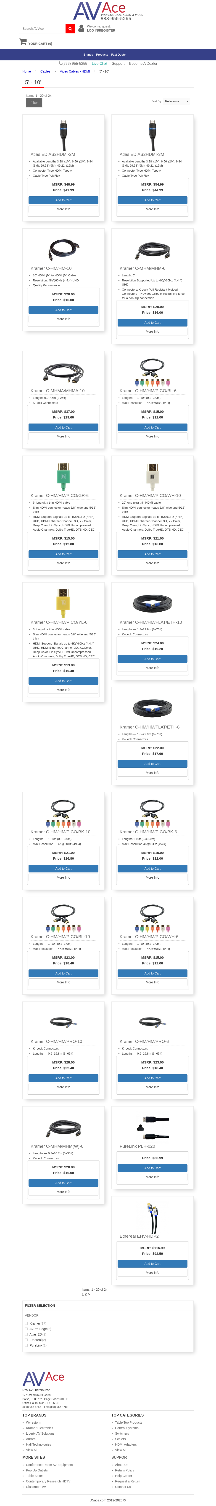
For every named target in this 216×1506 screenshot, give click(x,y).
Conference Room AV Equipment (49, 1465)
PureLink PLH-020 (137, 1146)
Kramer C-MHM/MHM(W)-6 (57, 1146)
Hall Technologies (38, 1444)
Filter (34, 103)
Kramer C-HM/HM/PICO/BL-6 (148, 390)
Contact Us (123, 1487)
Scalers (120, 1439)
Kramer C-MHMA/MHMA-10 (57, 390)
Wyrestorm (34, 1422)
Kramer (35, 1323)
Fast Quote (118, 54)
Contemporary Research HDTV (48, 1481)
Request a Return (127, 1481)
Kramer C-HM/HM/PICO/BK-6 (148, 831)
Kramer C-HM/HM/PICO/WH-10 (150, 495)
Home (26, 71)
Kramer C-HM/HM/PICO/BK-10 (60, 831)
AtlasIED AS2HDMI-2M (53, 154)
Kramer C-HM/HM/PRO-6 (144, 1041)
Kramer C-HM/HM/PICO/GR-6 (60, 495)
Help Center (123, 1476)
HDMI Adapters (126, 1444)
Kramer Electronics (39, 1428)
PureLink (36, 1345)
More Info (63, 209)
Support (118, 63)
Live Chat (99, 63)
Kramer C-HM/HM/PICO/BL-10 (60, 936)
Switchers (122, 1433)
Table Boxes (34, 1476)
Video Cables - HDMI (75, 71)
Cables (45, 71)
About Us (121, 1465)
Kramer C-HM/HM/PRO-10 (56, 1041)
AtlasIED (35, 1334)
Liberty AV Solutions (40, 1433)
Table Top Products (128, 1422)
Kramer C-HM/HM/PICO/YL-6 (59, 622)
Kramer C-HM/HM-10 (51, 268)
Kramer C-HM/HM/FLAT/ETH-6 (149, 727)
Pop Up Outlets (37, 1470)
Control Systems (127, 1428)
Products (102, 54)
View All (31, 1450)
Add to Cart (63, 200)
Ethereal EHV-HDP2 (139, 1236)
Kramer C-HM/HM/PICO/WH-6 (149, 936)
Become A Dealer (143, 63)
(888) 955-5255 (31, 1407)
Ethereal (35, 1340)
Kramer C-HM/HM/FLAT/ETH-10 (151, 622)
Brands (88, 54)
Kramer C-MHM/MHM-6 (143, 268)
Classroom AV (36, 1487)
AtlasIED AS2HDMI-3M (142, 154)
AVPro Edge (38, 1329)
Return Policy (124, 1470)
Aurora (31, 1439)
